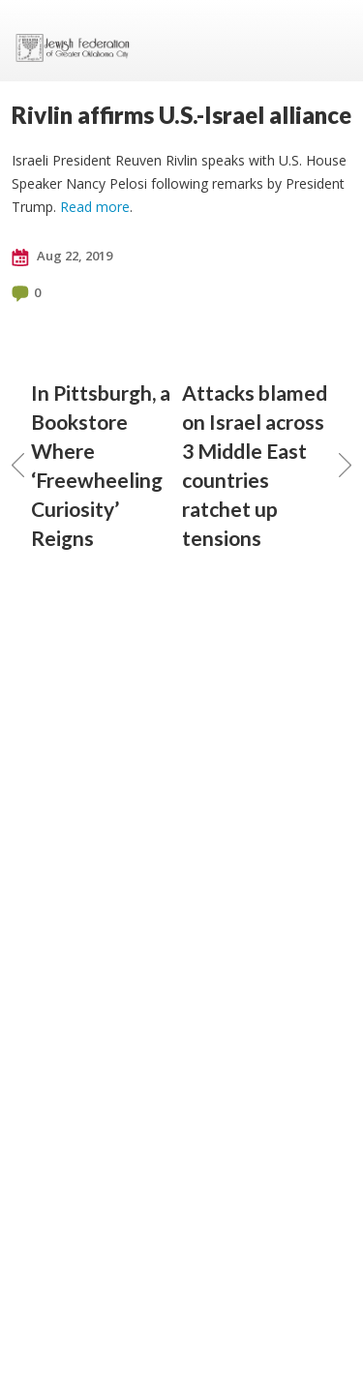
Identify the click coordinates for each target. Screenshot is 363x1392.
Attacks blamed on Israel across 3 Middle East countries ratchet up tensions (267, 465)
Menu (329, 40)
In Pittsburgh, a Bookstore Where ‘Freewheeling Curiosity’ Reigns (91, 465)
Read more (95, 206)
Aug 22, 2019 (62, 256)
